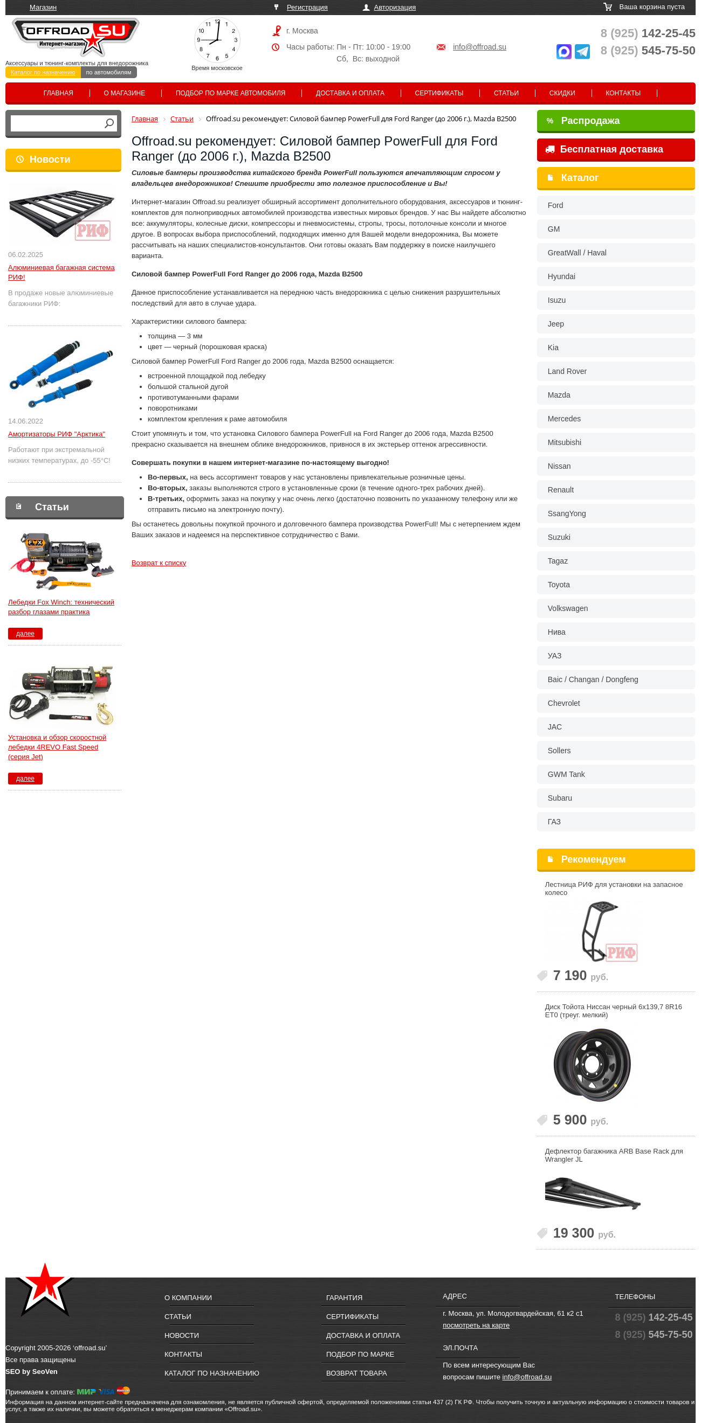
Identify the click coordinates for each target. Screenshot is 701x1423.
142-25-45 (648, 33)
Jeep (556, 324)
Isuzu (557, 300)
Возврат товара (356, 1373)
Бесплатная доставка (604, 149)
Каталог (580, 177)
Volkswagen (568, 608)
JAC (555, 727)
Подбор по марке (360, 1354)
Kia (553, 347)
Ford (555, 205)
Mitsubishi (564, 442)
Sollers (559, 750)
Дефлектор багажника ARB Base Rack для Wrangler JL (614, 1155)
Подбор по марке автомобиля (231, 93)
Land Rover (567, 371)
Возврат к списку (159, 563)
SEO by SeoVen (31, 1372)
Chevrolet (564, 703)
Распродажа (583, 120)
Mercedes (564, 418)
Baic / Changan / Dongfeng (593, 679)
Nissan (559, 466)
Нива (557, 632)
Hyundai (561, 276)
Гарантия (344, 1298)
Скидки (562, 93)
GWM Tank (566, 774)
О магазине (125, 93)
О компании (188, 1298)
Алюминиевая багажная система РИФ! (61, 272)
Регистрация (307, 7)
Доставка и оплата (350, 93)
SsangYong (567, 513)
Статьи (506, 93)
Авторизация (395, 7)
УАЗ (555, 655)
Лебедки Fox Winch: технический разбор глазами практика (61, 607)
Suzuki (559, 537)
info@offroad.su (479, 47)
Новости (50, 159)
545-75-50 (648, 50)
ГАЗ (554, 821)
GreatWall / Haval (577, 252)
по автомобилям (109, 72)
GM (554, 229)
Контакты (623, 93)
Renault (561, 489)
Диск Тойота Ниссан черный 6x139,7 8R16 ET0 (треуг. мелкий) (613, 1011)
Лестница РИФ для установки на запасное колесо (614, 888)
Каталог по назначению (43, 72)
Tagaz (558, 561)
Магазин (43, 7)
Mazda (559, 395)
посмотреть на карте (476, 1325)
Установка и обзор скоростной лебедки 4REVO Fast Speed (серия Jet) (57, 747)
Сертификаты (439, 93)
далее (25, 633)
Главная (58, 93)
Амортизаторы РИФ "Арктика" (56, 434)
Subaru (560, 798)
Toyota (559, 584)
